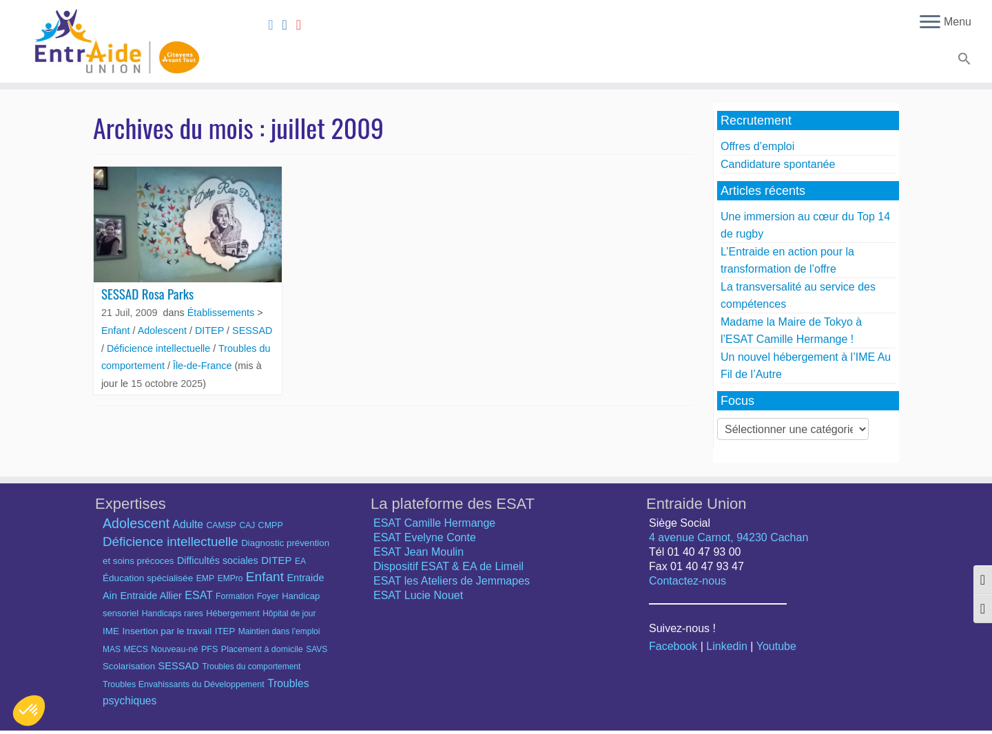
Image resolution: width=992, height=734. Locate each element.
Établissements (222, 312)
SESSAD (252, 330)
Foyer (268, 596)
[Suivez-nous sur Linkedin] (289, 24)
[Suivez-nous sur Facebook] (275, 24)
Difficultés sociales (217, 560)
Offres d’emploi (757, 146)
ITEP (225, 631)
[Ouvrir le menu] (930, 22)
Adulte (188, 524)
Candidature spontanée (778, 164)
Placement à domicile (262, 649)
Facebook (673, 646)
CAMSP (221, 525)
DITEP (211, 330)
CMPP (270, 525)
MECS (135, 649)
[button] (962, 61)
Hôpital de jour (289, 613)
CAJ (247, 525)
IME (111, 631)
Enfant (117, 330)
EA (300, 561)
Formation (235, 596)
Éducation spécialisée (148, 578)
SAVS (316, 649)
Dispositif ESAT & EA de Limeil (448, 566)
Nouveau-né (174, 649)
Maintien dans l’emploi (279, 631)
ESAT (198, 595)
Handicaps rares (172, 613)
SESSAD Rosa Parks (147, 294)
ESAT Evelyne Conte (424, 537)
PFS (209, 649)
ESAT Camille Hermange (434, 523)
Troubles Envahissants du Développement (184, 684)
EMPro (230, 578)
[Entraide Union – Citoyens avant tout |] (114, 41)
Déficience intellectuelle (160, 348)
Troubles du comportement (251, 666)
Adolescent (163, 330)
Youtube (776, 646)
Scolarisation (129, 666)
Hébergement (232, 613)
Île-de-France (204, 365)
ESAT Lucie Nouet (418, 595)
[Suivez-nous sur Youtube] (303, 24)
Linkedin (726, 646)
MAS (112, 649)
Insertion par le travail (167, 631)
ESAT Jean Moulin (418, 552)
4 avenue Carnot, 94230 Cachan (728, 537)
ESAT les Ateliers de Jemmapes (451, 581)
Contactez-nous (687, 581)
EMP (205, 578)
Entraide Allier (150, 595)
